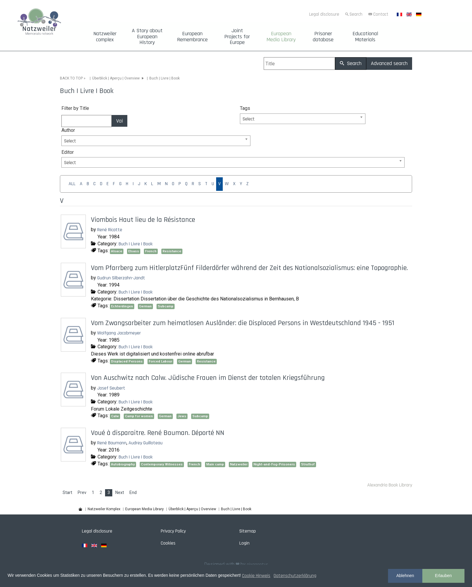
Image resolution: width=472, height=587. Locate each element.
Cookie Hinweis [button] (256, 576)
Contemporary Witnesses (162, 464)
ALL (72, 184)
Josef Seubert (111, 388)
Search (355, 14)
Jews (182, 416)
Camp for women (139, 416)
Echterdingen (122, 306)
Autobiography (123, 464)
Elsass (133, 251)
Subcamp (165, 306)
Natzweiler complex (104, 37)
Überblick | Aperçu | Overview (116, 78)
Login (244, 543)
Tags (245, 108)
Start (67, 492)
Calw (115, 416)
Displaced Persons (127, 361)
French (151, 251)
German (145, 306)
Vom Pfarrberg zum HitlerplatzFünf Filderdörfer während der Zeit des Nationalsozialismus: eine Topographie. (249, 267)
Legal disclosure (324, 14)
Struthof (308, 464)
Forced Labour (160, 361)
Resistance (172, 251)
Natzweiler (238, 464)
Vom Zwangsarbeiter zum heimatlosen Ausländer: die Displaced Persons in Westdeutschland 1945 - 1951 (242, 323)
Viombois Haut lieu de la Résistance (143, 219)
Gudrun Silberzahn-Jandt (121, 278)
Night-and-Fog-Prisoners (274, 464)
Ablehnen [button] (405, 575)
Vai (119, 120)
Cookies (168, 543)
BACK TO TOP (71, 78)
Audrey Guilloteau (146, 443)
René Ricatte (109, 230)
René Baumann (111, 443)
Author (68, 130)
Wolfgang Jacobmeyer (119, 333)
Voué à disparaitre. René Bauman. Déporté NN (157, 432)
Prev (82, 492)
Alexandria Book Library (389, 485)
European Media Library (281, 37)
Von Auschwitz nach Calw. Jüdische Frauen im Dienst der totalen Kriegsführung (208, 377)
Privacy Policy (173, 531)
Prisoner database (323, 37)
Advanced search (389, 63)
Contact (380, 14)
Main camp (215, 464)
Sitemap (247, 531)
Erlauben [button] (443, 575)
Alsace (116, 251)
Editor (67, 152)
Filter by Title (75, 108)
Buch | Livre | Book (136, 244)
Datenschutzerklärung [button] (295, 576)
